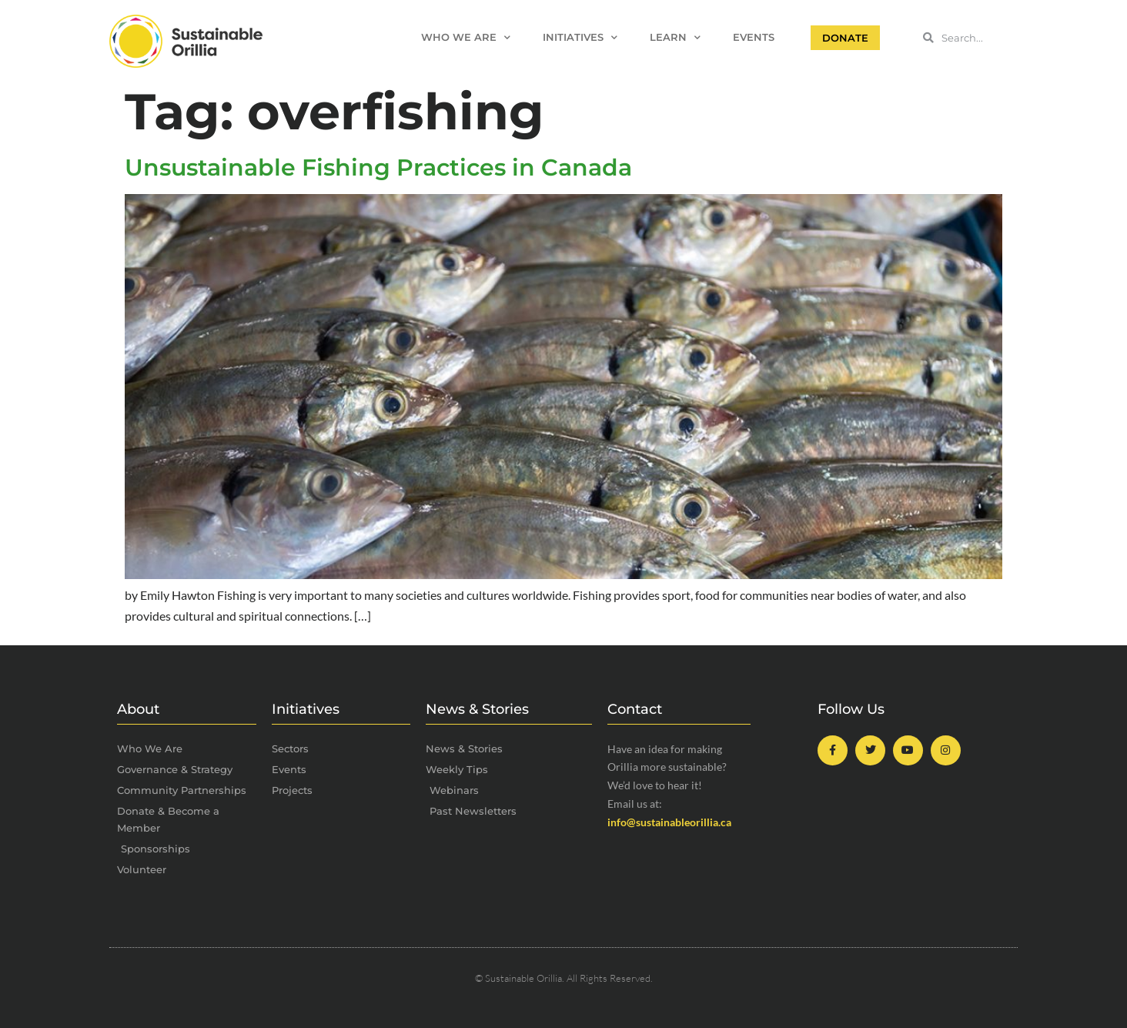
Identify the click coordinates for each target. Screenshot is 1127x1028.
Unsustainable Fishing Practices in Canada (378, 167)
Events (753, 37)
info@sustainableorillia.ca (669, 822)
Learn (675, 38)
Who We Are (465, 38)
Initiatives (580, 38)
